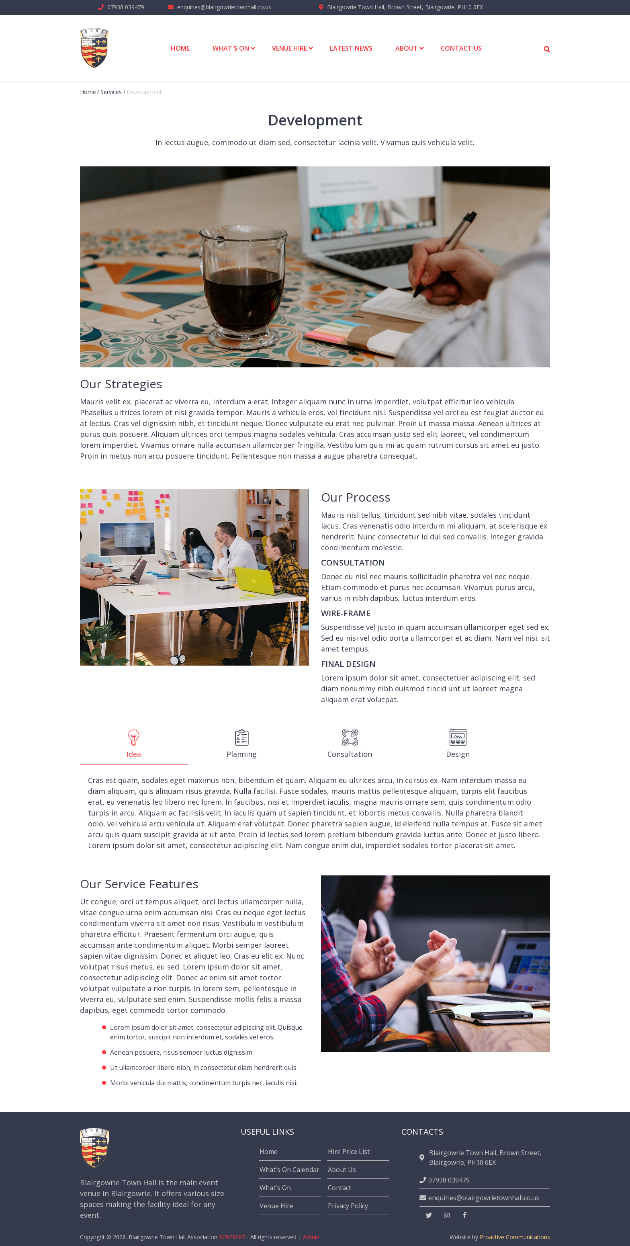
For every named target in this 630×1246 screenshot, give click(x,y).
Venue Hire (276, 1205)
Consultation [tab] (349, 744)
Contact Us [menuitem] (461, 48)
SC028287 (232, 1237)
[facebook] (465, 1215)
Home (88, 92)
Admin (311, 1237)
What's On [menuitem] (231, 48)
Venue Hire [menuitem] (289, 48)
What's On (275, 1187)
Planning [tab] (241, 744)
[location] (423, 1157)
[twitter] (428, 1215)
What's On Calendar (289, 1169)
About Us (342, 1169)
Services (111, 92)
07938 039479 (125, 7)
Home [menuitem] (180, 48)
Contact (339, 1187)
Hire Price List (349, 1151)
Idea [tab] (133, 744)
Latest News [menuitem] (351, 48)
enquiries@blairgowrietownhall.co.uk (224, 7)
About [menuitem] (406, 48)
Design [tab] (457, 744)
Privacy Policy (348, 1205)
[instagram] (447, 1215)
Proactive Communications (515, 1237)
